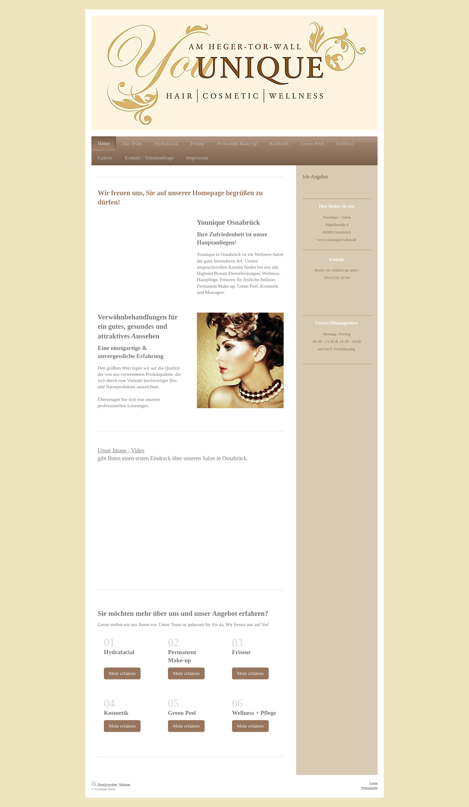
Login (373, 783)
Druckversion (104, 784)
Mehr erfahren (122, 673)
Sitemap (124, 784)
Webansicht (369, 788)
